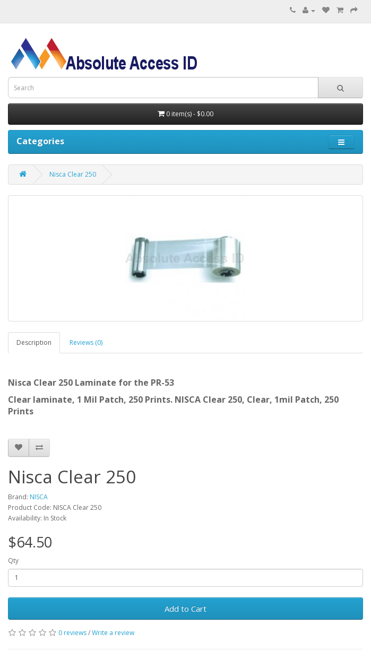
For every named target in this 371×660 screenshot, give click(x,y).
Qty (13, 560)
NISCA (39, 496)
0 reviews (72, 632)
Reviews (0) (86, 342)
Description (33, 342)
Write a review (113, 632)
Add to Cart (185, 608)
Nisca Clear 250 (72, 174)
